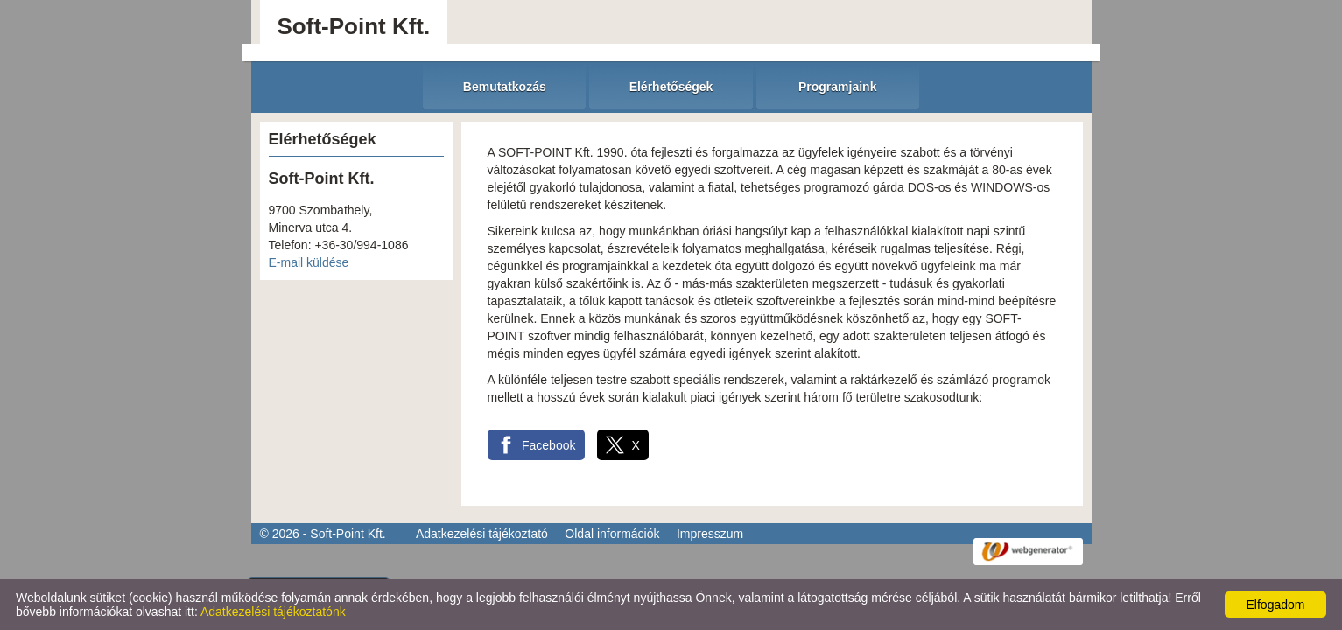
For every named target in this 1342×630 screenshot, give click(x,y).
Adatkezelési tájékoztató (482, 534)
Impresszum (710, 534)
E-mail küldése (309, 263)
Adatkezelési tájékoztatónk (273, 612)
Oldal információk (612, 534)
